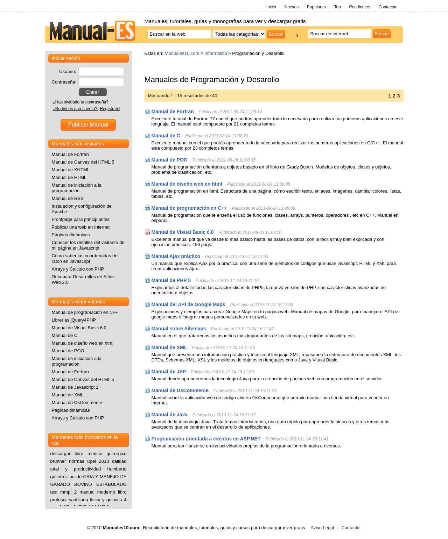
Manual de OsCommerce (180, 390)
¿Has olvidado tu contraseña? (80, 102)
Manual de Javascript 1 (75, 387)
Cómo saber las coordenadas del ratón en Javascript (85, 258)
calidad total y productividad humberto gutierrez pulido (88, 469)
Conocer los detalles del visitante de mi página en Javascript (88, 245)
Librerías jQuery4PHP (74, 320)
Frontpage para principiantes (81, 219)
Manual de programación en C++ (189, 208)
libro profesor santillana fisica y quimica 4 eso (88, 499)
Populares (316, 7)
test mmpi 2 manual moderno (82, 492)
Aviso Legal (322, 527)
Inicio (271, 7)
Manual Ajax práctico (176, 256)
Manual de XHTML (71, 169)
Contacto (350, 527)
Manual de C (166, 135)
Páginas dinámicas (71, 234)
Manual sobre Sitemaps (179, 328)
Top (337, 7)
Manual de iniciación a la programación (77, 187)
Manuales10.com (181, 53)
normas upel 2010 (89, 461)
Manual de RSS (68, 198)
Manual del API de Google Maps (188, 304)
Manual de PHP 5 (171, 280)
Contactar (387, 7)
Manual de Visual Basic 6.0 (183, 232)
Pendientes (359, 7)
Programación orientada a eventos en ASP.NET (206, 438)
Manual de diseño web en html (187, 184)
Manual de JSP (169, 371)
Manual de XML (169, 347)
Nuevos (291, 7)
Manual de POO (170, 160)
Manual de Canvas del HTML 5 (83, 162)
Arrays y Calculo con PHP (78, 269)
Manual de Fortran (173, 111)
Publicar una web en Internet (81, 227)
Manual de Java (170, 414)
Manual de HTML (69, 177)
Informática (215, 53)
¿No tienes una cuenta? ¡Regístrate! (86, 108)
